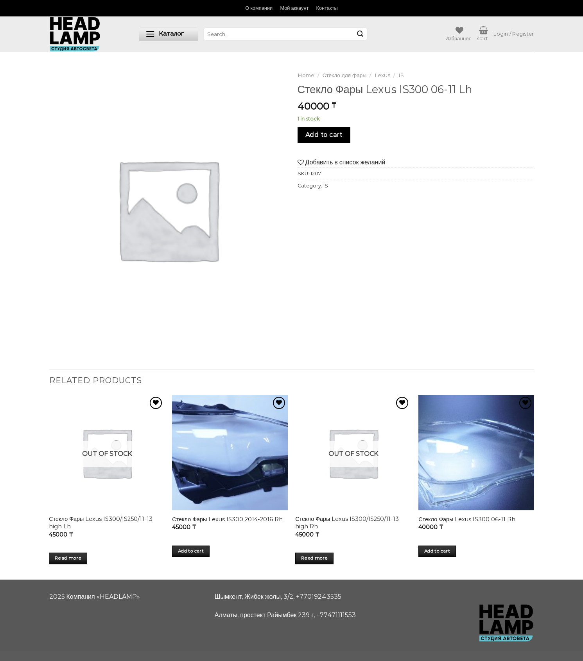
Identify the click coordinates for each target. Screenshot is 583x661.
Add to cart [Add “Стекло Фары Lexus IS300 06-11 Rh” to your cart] (437, 551)
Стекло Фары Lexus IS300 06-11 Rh (466, 519)
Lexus (382, 75)
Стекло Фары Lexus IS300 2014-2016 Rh (227, 519)
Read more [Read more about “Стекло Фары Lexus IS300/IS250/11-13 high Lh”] (68, 558)
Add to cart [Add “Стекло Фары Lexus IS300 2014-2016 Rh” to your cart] (191, 551)
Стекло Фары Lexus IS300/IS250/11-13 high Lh (100, 522)
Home (306, 75)
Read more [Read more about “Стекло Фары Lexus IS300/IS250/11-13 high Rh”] (314, 558)
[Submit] (360, 34)
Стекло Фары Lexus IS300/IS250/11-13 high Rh (347, 522)
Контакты (327, 8)
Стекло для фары (345, 75)
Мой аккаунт (294, 8)
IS (401, 75)
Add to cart (324, 135)
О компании (259, 8)
